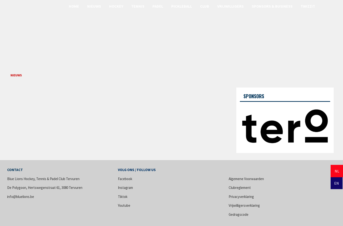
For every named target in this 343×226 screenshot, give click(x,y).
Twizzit (308, 6)
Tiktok (122, 196)
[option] (285, 125)
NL (337, 171)
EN (336, 183)
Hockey (116, 6)
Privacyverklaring (241, 196)
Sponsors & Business (272, 6)
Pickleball (181, 6)
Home (74, 6)
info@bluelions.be (20, 196)
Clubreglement (240, 187)
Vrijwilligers (230, 6)
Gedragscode (238, 214)
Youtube (124, 205)
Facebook (125, 179)
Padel (157, 6)
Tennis (137, 6)
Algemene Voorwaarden (246, 179)
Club (204, 6)
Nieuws (94, 6)
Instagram (125, 187)
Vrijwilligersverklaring (244, 205)
